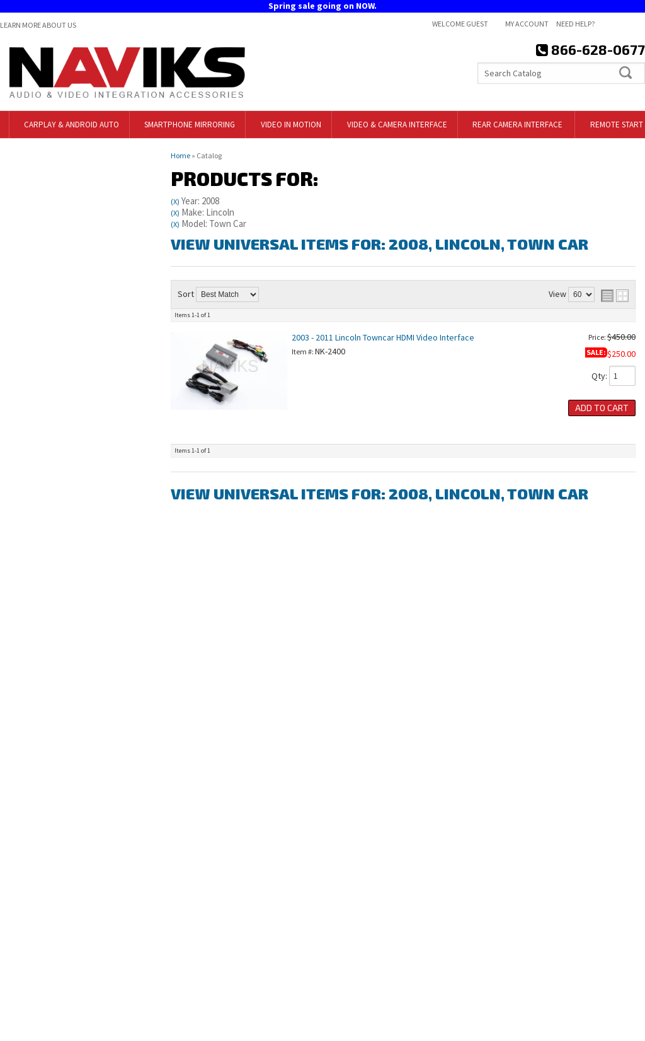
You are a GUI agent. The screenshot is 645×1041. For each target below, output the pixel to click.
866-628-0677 (64, 748)
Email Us (54, 720)
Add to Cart (602, 407)
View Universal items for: (379, 244)
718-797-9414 (74, 666)
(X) (175, 201)
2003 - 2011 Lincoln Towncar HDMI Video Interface (383, 337)
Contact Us (352, 925)
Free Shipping (65, 598)
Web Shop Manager (609, 1027)
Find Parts (39, 240)
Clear (92, 240)
